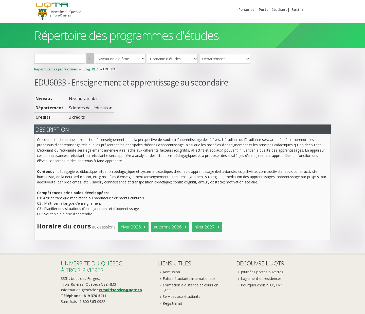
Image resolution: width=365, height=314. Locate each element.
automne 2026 (168, 227)
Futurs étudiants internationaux (189, 278)
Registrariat (172, 303)
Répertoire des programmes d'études (126, 35)
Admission (171, 271)
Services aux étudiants (181, 296)
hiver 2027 (205, 227)
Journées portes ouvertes (262, 271)
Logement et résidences (261, 278)
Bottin (297, 9)
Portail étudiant (273, 9)
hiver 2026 (131, 227)
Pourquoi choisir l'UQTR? (261, 285)
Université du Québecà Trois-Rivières (91, 266)
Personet (246, 9)
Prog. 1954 (90, 69)
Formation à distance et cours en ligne (190, 287)
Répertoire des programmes (56, 69)
